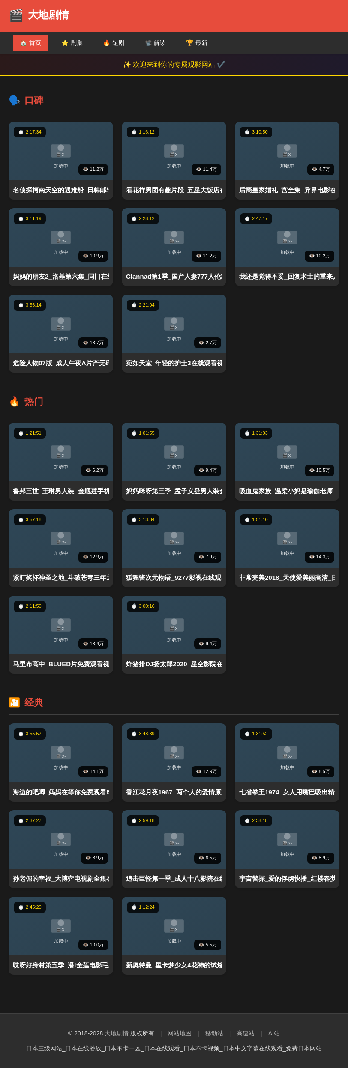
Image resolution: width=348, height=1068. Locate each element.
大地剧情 (117, 1033)
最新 (196, 43)
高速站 (246, 1033)
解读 (155, 43)
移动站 (214, 1033)
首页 (30, 43)
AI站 (274, 1033)
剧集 (72, 43)
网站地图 (180, 1033)
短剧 (113, 43)
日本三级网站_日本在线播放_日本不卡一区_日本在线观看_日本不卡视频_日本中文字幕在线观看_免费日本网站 (174, 1048)
